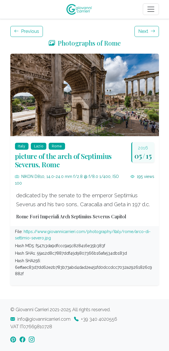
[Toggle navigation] (151, 9)
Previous (26, 31)
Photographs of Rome (85, 43)
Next (146, 31)
